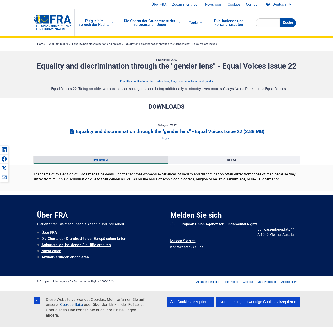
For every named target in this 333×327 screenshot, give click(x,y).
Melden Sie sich (183, 241)
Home (41, 44)
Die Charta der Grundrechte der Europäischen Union (83, 239)
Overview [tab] (100, 160)
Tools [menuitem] (193, 23)
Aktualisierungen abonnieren (65, 257)
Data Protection (267, 281)
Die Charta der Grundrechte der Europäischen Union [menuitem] (149, 23)
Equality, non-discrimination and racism (96, 44)
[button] (4, 149)
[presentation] (101, 160)
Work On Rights (58, 44)
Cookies (234, 4)
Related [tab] (233, 160)
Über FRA (159, 4)
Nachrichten (51, 251)
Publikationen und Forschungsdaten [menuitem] (228, 23)
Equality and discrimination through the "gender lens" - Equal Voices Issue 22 (172, 44)
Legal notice (231, 281)
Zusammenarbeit (185, 4)
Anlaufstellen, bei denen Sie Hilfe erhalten (76, 245)
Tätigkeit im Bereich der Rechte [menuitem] (94, 23)
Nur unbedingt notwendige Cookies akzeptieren (257, 302)
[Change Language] (279, 4)
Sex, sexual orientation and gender (192, 81)
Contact (252, 4)
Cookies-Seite (71, 304)
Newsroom (213, 4)
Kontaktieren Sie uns (186, 247)
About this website (207, 281)
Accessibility (289, 281)
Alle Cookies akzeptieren (190, 302)
